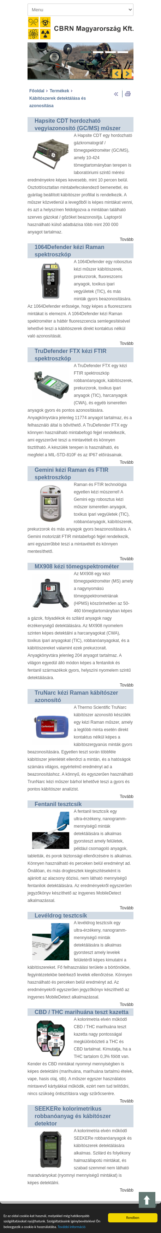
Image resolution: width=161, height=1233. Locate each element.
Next (127, 73)
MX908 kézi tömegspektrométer (77, 566)
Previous (116, 73)
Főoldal (36, 90)
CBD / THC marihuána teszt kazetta (82, 1012)
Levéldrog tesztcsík (61, 916)
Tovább (126, 239)
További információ (71, 1228)
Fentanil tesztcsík (58, 804)
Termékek (59, 90)
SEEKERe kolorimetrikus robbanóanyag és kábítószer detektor (73, 1116)
